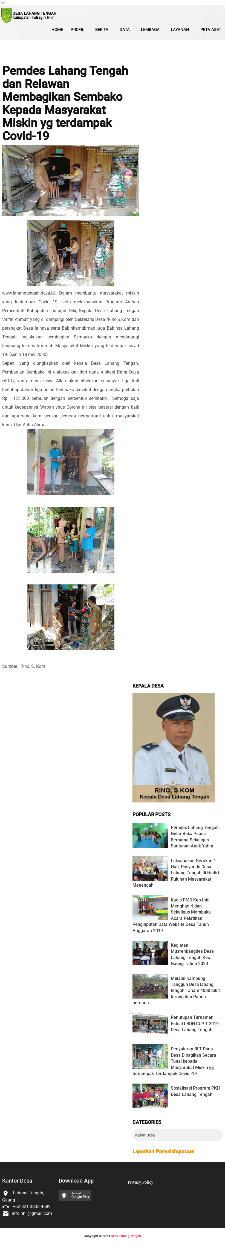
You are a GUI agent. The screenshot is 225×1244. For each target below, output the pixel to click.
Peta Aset (210, 29)
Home (57, 29)
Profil (77, 29)
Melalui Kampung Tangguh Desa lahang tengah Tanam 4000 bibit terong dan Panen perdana (176, 991)
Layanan (180, 29)
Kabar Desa (145, 1135)
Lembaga (150, 29)
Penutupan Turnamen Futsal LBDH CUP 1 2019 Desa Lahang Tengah (195, 1023)
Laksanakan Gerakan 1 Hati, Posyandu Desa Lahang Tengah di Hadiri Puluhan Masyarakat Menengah (175, 873)
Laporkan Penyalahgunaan (163, 1152)
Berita (101, 29)
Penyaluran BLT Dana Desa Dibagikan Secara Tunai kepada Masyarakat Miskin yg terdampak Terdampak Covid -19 (174, 1061)
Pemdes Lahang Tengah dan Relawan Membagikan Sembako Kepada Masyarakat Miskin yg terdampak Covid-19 (65, 103)
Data (125, 29)
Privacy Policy (141, 1182)
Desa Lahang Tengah (126, 1236)
